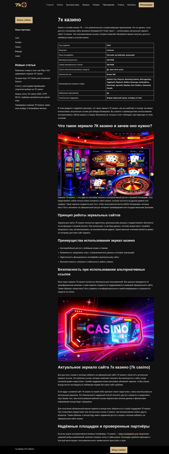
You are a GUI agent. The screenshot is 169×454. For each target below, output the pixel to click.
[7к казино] (21, 4)
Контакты (131, 5)
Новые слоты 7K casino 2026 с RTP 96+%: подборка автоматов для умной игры (32, 97)
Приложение (108, 5)
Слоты (60, 5)
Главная (50, 5)
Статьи (121, 5)
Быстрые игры (72, 5)
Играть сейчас (24, 20)
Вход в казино (119, 450)
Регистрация (146, 5)
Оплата (96, 5)
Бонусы (86, 5)
